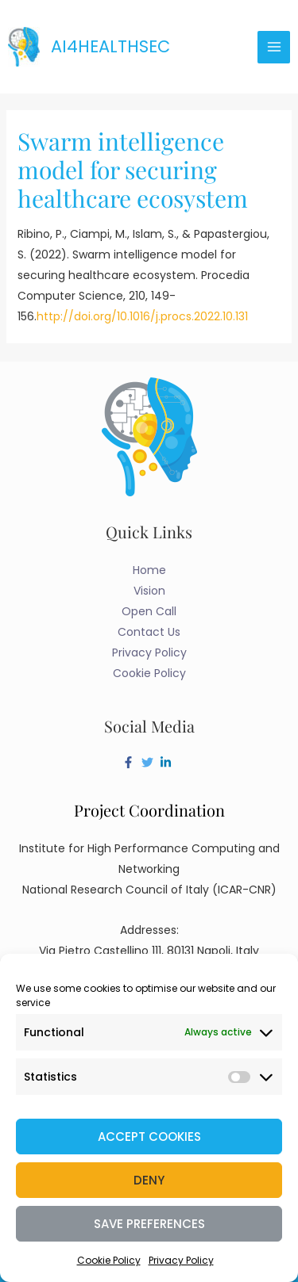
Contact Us (149, 632)
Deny (149, 1180)
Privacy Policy (181, 1260)
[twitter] (149, 762)
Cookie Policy (109, 1260)
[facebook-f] (130, 762)
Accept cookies (149, 1136)
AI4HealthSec (110, 46)
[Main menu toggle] (273, 47)
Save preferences (149, 1223)
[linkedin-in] (168, 762)
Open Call (149, 611)
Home (149, 570)
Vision (149, 591)
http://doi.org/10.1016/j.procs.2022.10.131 (142, 316)
